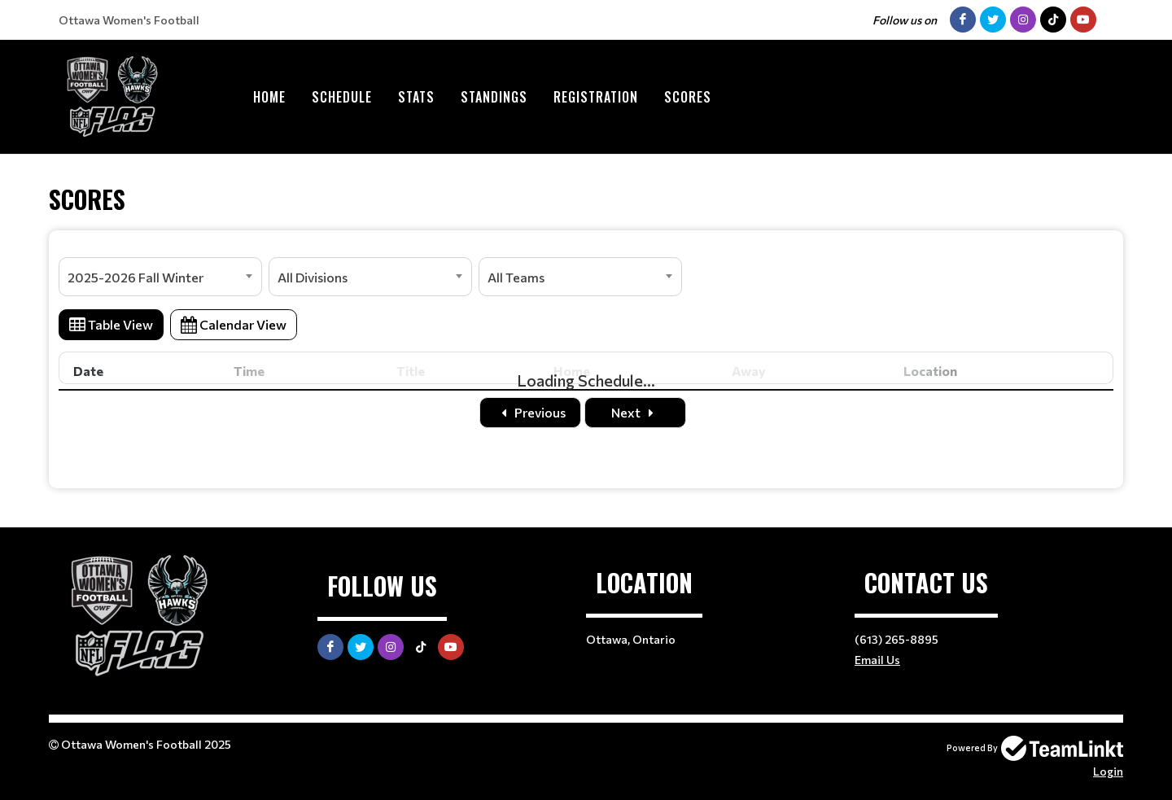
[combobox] (160, 276)
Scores (687, 97)
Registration (595, 97)
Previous (530, 412)
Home (269, 97)
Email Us (877, 660)
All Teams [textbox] (516, 277)
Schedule (342, 97)
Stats (416, 97)
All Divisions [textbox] (313, 277)
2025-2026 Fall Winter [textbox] (135, 277)
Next (635, 412)
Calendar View (233, 324)
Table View (111, 324)
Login (1108, 771)
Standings (494, 97)
